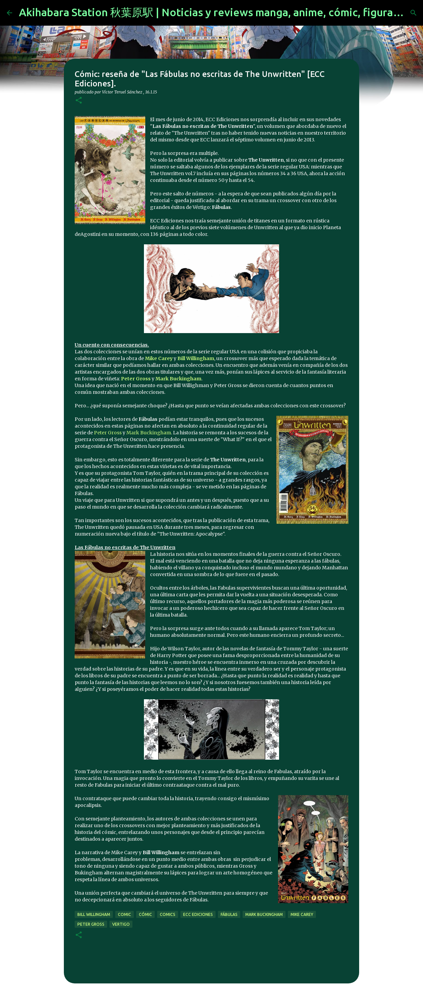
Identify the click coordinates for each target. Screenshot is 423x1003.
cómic (145, 914)
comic (124, 914)
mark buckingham (264, 914)
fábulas (229, 914)
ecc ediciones (198, 914)
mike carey (302, 914)
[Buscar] (413, 13)
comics (167, 914)
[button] (79, 100)
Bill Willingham (93, 914)
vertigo (121, 924)
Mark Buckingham (148, 433)
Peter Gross (108, 433)
